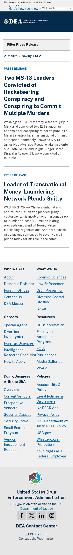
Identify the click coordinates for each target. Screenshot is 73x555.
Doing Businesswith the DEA (17, 378)
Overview (11, 390)
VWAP (42, 368)
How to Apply (15, 362)
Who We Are (14, 269)
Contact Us (13, 297)
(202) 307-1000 (36, 534)
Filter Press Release (23, 44)
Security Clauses (17, 414)
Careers (11, 317)
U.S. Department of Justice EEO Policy (52, 423)
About (9, 277)
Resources (46, 317)
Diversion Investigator (14, 334)
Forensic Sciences (51, 277)
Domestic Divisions (19, 284)
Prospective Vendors (13, 405)
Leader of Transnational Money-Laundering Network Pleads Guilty (35, 191)
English (48, 8)
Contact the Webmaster (36, 538)
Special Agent (15, 325)
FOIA (41, 348)
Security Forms (16, 421)
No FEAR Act (47, 408)
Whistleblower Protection (48, 441)
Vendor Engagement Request (14, 444)
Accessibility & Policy (49, 387)
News (41, 309)
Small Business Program (16, 430)
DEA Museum (15, 304)
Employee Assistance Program (46, 337)
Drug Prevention (50, 290)
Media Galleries (49, 362)
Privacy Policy (48, 414)
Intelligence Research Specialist (20, 352)
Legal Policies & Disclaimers (50, 398)
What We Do (47, 269)
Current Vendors (17, 396)
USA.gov (44, 433)
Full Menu (65, 21)
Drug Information (50, 325)
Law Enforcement (51, 284)
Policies (43, 376)
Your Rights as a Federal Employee (51, 453)
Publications (46, 355)
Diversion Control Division (50, 299)
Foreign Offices (16, 290)
